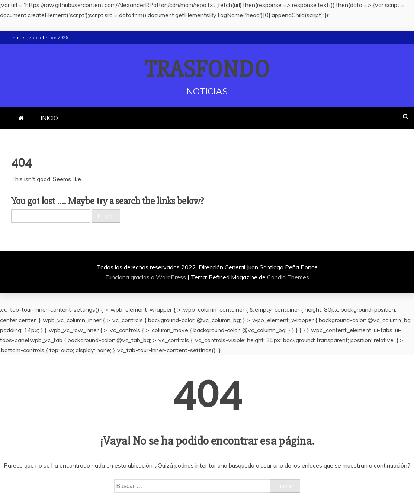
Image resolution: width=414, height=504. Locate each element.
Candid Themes (288, 277)
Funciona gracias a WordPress (146, 277)
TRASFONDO (207, 69)
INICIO (49, 118)
